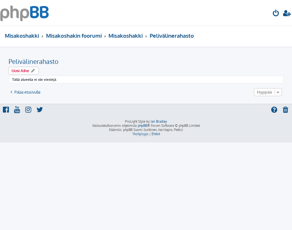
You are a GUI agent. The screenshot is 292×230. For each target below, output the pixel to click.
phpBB (142, 125)
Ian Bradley (159, 121)
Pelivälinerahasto (34, 61)
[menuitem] (276, 14)
